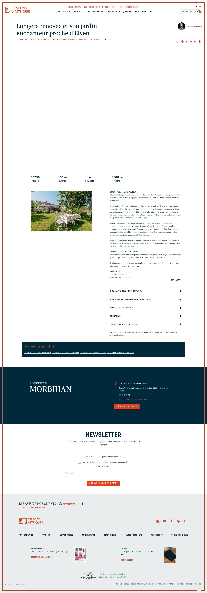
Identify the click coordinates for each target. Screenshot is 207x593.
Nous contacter (26, 535)
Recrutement (110, 535)
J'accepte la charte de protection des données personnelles (106, 462)
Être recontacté (130, 7)
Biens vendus (157, 535)
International (74, 7)
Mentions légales (184, 584)
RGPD (171, 584)
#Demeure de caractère (42, 39)
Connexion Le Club (179, 535)
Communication (88, 535)
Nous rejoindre (109, 7)
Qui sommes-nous (131, 12)
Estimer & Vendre (63, 12)
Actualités (147, 12)
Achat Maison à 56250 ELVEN (93, 352)
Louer (88, 12)
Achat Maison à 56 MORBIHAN (37, 352)
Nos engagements (92, 7)
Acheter (78, 12)
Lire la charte (103, 466)
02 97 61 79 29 (124, 395)
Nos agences (114, 12)
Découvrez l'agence (127, 407)
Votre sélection (191, 12)
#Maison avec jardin (76, 39)
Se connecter (127, 560)
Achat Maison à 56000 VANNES (65, 352)
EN (200, 7)
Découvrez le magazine (41, 557)
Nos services (99, 12)
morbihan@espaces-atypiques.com (133, 399)
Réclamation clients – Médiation (151, 584)
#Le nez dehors (60, 39)
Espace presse (66, 535)
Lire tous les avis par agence (32, 507)
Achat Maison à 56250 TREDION (120, 352)
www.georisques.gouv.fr (118, 335)
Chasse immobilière (133, 535)
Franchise (46, 535)
